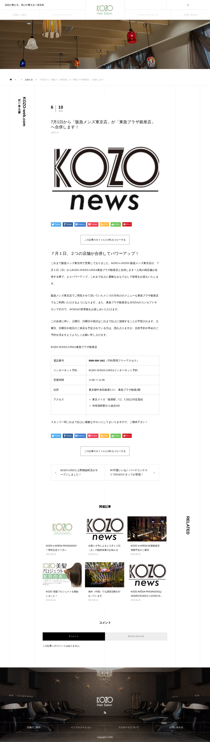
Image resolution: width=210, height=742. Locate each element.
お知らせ (55, 132)
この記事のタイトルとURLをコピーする (105, 239)
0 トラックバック (136, 636)
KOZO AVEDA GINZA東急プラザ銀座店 (95, 270)
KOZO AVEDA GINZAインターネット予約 (113, 370)
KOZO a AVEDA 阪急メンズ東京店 (131, 263)
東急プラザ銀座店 (147, 295)
